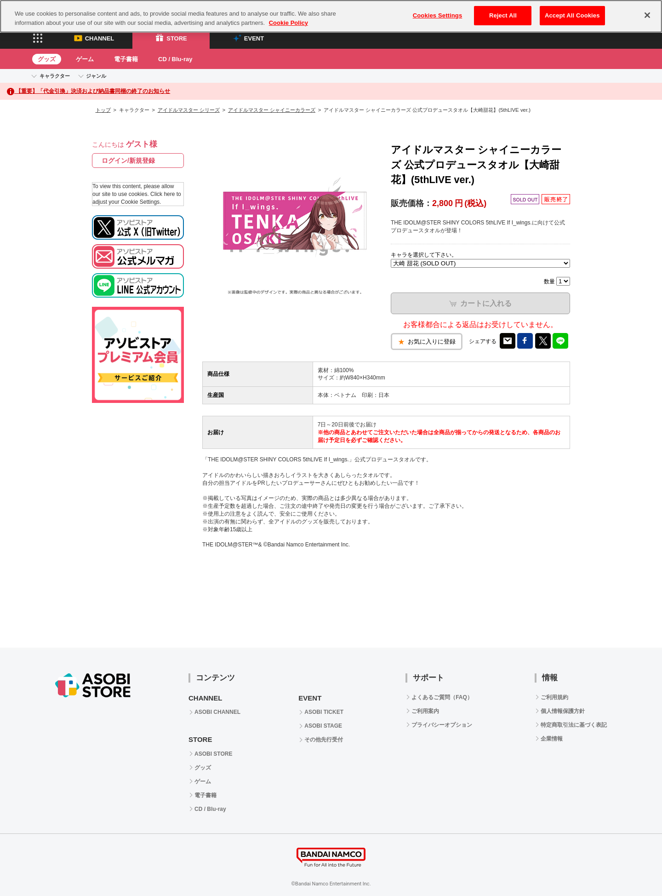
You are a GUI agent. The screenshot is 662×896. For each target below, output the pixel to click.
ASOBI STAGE (323, 726)
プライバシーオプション (441, 725)
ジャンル (96, 76)
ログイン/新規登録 (128, 160)
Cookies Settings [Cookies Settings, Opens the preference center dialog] (437, 11)
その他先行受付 (323, 739)
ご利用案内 (425, 711)
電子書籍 (126, 59)
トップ (103, 110)
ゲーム (85, 59)
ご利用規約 (554, 697)
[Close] (647, 11)
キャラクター (55, 76)
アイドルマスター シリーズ (189, 110)
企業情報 (552, 738)
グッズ (47, 59)
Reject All (503, 11)
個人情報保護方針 (563, 711)
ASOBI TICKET (323, 712)
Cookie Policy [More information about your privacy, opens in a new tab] (288, 18)
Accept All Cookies (572, 11)
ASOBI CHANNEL (217, 712)
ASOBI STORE (213, 754)
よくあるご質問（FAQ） (442, 697)
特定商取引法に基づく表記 (574, 725)
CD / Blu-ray (175, 59)
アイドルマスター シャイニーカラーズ (271, 110)
